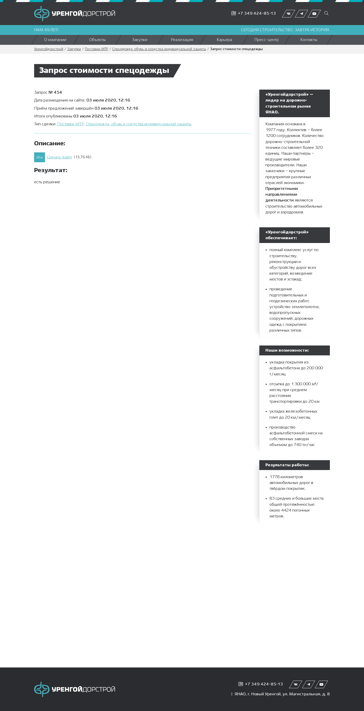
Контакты (308, 40)
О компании (55, 40)
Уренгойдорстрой (48, 49)
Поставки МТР (96, 49)
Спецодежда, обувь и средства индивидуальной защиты (159, 49)
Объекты (97, 40)
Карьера (224, 40)
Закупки (139, 40)
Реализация (182, 40)
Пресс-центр (266, 40)
